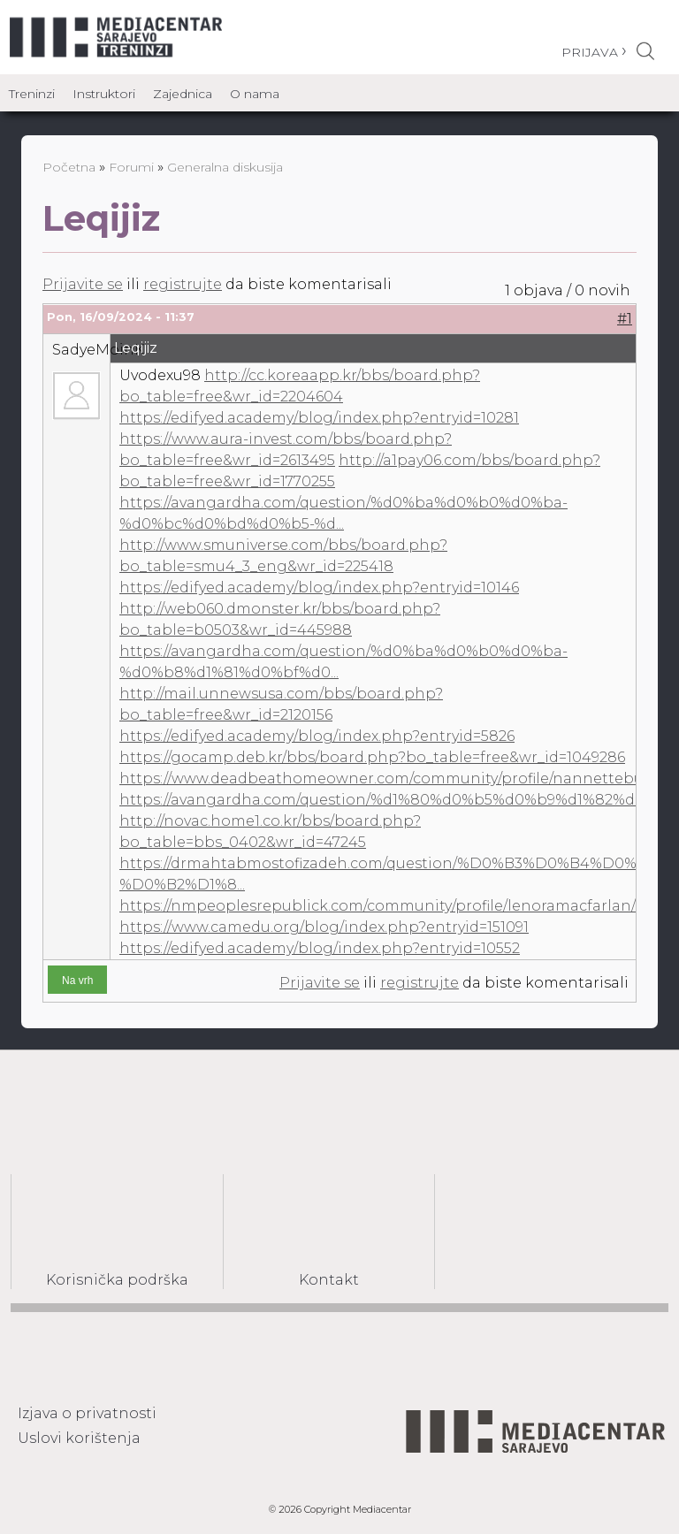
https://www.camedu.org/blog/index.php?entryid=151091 (324, 927)
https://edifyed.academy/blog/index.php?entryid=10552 (319, 948)
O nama (254, 94)
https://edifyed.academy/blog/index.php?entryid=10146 (319, 587)
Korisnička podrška (117, 1279)
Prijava (589, 52)
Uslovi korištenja (79, 1438)
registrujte (182, 284)
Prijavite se (82, 284)
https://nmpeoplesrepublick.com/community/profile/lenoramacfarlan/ (377, 905)
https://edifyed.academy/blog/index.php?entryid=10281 (319, 417)
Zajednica (182, 94)
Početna (68, 167)
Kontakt (329, 1279)
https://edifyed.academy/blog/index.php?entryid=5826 (317, 736)
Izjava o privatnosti (87, 1413)
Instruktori (103, 94)
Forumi (131, 167)
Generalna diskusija (225, 167)
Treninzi (32, 94)
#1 (624, 318)
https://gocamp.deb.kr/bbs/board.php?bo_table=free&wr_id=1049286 (372, 757)
